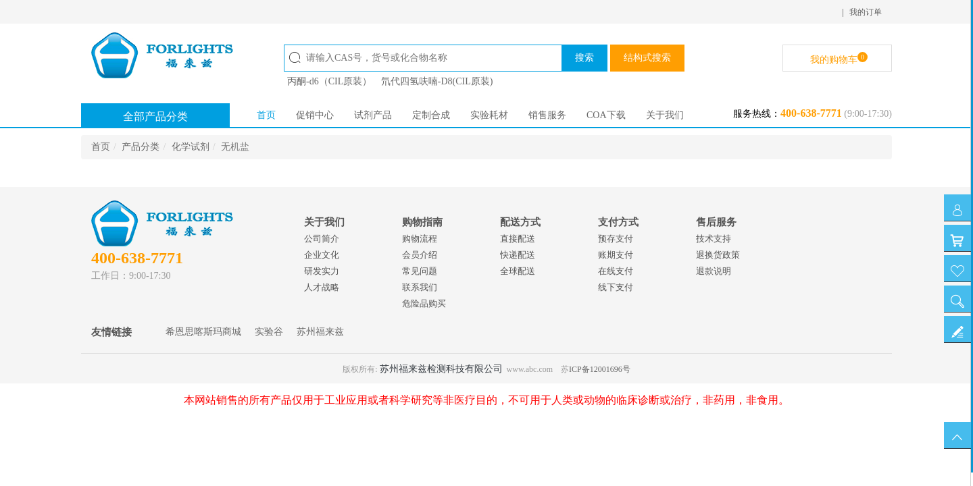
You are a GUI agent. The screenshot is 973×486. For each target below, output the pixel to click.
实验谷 (269, 332)
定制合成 (431, 115)
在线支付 (615, 271)
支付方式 (618, 222)
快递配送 (517, 255)
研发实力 (321, 271)
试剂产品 (373, 115)
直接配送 (517, 239)
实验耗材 (489, 115)
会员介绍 (419, 255)
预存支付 (615, 239)
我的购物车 (839, 58)
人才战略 (321, 287)
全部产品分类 (155, 116)
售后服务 (716, 222)
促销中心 (315, 115)
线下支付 (615, 287)
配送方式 (520, 222)
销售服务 (547, 115)
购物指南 (422, 222)
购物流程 (419, 239)
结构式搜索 (647, 58)
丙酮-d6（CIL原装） (329, 81)
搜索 (584, 58)
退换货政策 (718, 255)
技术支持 (713, 239)
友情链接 (111, 332)
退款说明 (713, 271)
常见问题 (419, 271)
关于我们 (665, 115)
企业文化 (321, 255)
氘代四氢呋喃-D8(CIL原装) (437, 81)
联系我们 (419, 287)
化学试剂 (190, 147)
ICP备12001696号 (599, 369)
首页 (266, 115)
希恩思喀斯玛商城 (203, 332)
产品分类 (140, 147)
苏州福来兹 (320, 332)
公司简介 (321, 239)
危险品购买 (424, 303)
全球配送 (517, 271)
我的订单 (865, 12)
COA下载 (606, 115)
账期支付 (615, 255)
